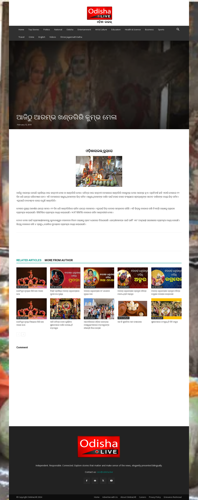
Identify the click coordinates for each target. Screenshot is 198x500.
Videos (53, 37)
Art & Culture (101, 29)
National (58, 29)
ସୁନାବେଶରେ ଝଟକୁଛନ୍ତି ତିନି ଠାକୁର (164, 322)
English (42, 37)
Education (116, 29)
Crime (31, 37)
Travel (21, 37)
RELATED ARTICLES (28, 260)
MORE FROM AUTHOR (59, 260)
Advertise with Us (110, 497)
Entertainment (84, 29)
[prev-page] (18, 334)
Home (21, 29)
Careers (142, 497)
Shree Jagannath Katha (71, 37)
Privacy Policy (155, 497)
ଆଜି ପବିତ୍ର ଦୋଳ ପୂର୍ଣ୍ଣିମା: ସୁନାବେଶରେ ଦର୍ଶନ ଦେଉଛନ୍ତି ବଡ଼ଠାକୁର (61, 325)
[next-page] (23, 334)
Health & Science (133, 29)
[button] (178, 29)
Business (149, 29)
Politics (46, 29)
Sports (161, 29)
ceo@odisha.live (105, 471)
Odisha (70, 29)
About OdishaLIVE (128, 497)
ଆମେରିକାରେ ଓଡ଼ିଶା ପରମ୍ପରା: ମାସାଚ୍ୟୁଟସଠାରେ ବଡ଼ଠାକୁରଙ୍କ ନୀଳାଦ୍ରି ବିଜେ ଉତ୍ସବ (96, 325)
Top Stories (33, 29)
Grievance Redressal (173, 497)
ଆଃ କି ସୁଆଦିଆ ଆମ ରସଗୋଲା (130, 322)
